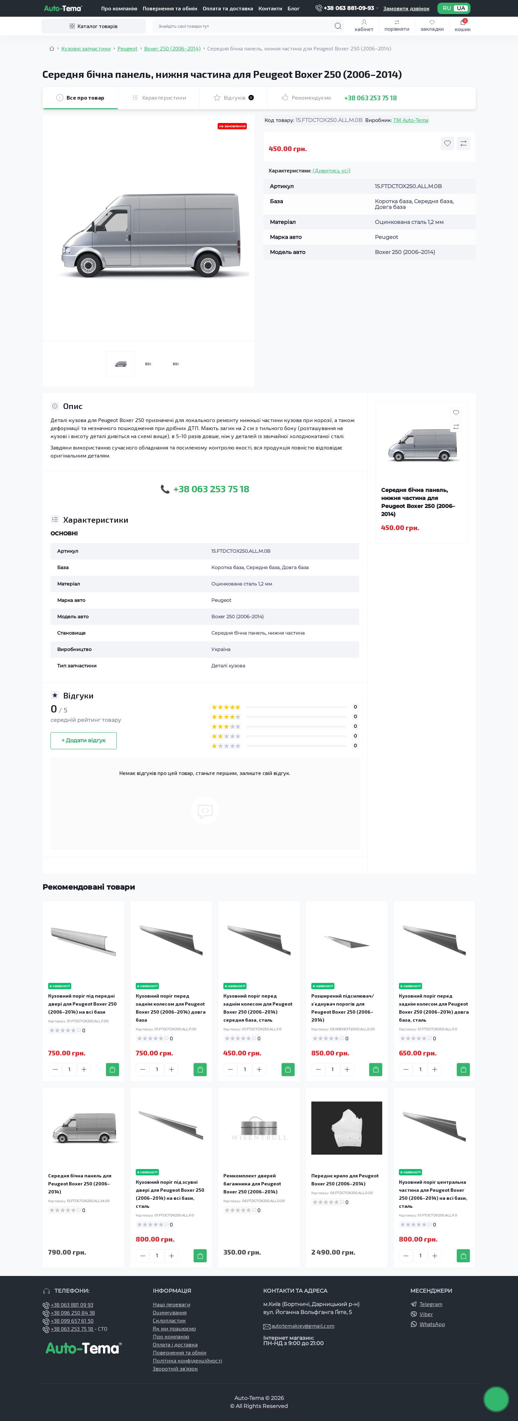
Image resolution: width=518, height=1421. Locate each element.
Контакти (270, 8)
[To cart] (112, 1069)
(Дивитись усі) (331, 170)
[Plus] (84, 1069)
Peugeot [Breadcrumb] (127, 48)
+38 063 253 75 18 (370, 98)
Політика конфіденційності (187, 1360)
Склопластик (169, 1320)
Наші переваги (171, 1304)
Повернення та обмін (170, 8)
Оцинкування (170, 1312)
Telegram (431, 1304)
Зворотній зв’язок (175, 1368)
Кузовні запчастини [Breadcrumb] (86, 48)
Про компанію (119, 8)
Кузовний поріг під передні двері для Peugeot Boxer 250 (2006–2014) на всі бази (82, 1004)
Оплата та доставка (228, 8)
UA (461, 8)
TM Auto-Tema (410, 120)
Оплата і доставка (175, 1344)
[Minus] (55, 1069)
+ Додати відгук (84, 740)
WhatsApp (432, 1324)
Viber (426, 1314)
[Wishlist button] (447, 143)
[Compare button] (463, 143)
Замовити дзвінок (406, 8)
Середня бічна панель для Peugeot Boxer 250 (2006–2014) (79, 1183)
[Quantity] (69, 1069)
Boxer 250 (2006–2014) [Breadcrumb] (172, 48)
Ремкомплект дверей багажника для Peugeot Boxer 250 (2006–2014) (252, 1183)
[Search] (338, 26)
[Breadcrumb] (52, 48)
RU (447, 8)
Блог (294, 8)
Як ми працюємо (174, 1328)
